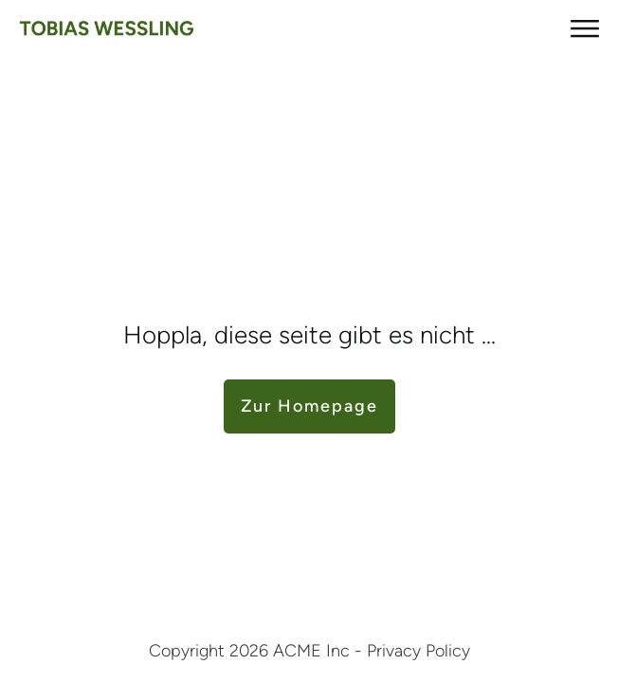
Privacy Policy (418, 650)
